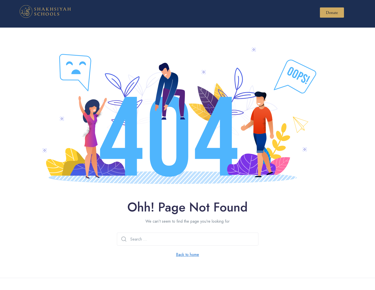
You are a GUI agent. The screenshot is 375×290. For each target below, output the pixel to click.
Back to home (187, 254)
